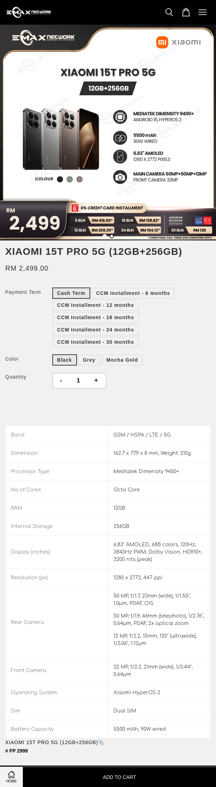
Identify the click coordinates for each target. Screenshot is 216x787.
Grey (89, 360)
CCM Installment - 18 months (95, 317)
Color (12, 359)
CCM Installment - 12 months (95, 305)
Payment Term (23, 292)
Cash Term (71, 293)
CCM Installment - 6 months (133, 293)
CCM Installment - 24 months (95, 330)
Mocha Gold (122, 360)
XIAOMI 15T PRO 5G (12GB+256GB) (51, 742)
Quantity (15, 377)
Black (64, 360)
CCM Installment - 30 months (95, 342)
